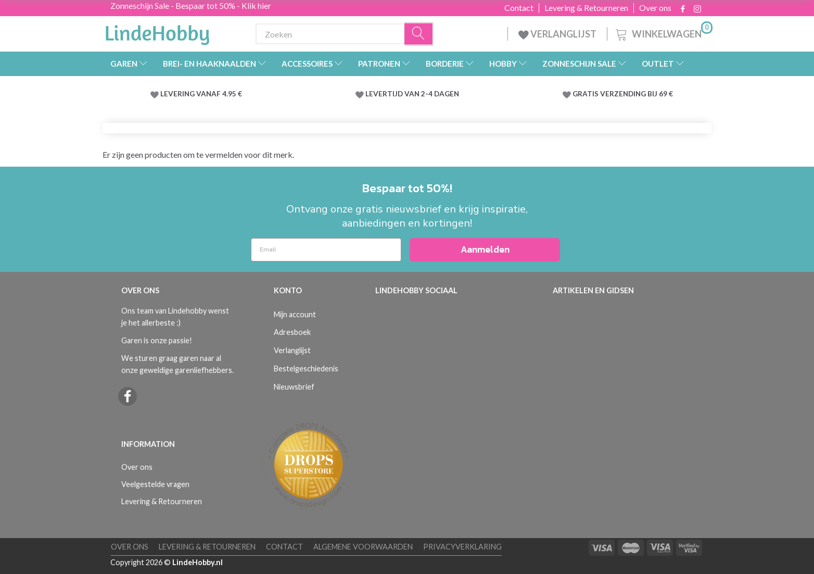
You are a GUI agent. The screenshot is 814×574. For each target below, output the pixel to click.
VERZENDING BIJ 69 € (636, 94)
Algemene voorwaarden (363, 546)
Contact (518, 8)
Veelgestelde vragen (155, 484)
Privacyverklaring (462, 546)
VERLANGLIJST (557, 34)
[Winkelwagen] (663, 32)
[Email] (326, 249)
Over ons (655, 8)
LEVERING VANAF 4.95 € (201, 94)
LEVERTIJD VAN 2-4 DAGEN (412, 94)
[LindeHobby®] (157, 31)
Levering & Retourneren (586, 8)
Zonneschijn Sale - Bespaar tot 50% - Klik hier (190, 5)
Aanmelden (485, 249)
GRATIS (586, 94)
